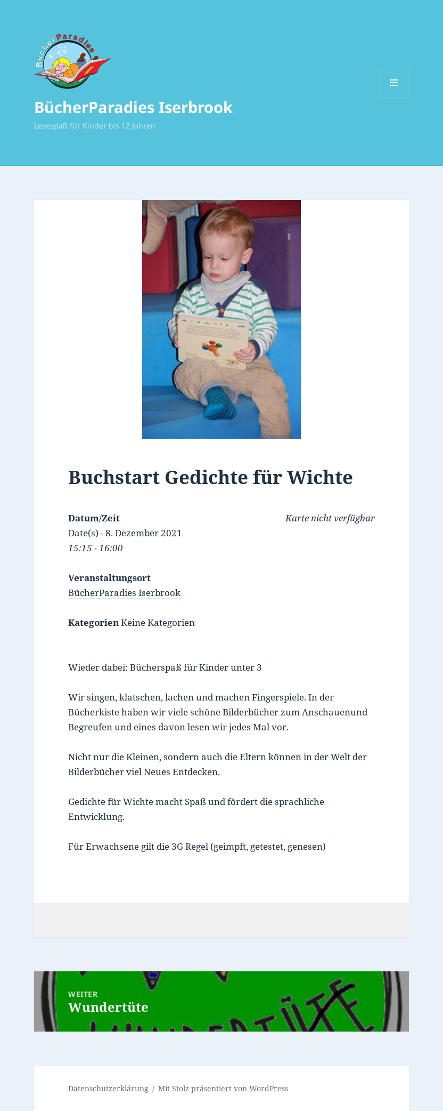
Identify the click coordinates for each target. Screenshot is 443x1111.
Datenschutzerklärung (108, 1088)
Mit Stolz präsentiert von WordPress (223, 1088)
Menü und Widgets (394, 97)
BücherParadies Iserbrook (133, 106)
